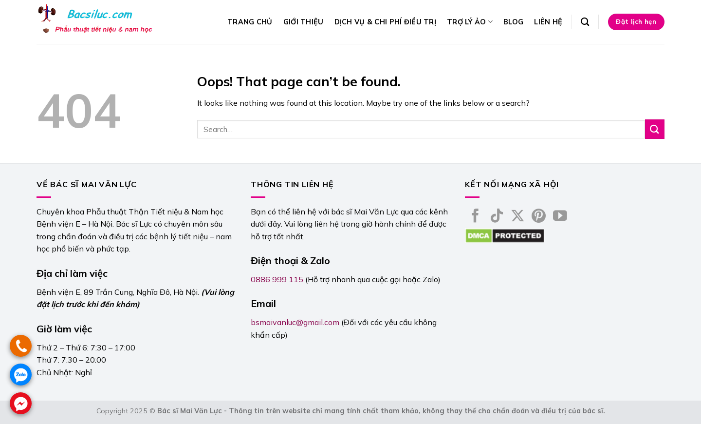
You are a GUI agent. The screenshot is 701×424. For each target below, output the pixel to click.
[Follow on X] (518, 217)
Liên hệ (548, 22)
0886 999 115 (277, 279)
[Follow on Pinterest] (539, 217)
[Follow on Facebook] (475, 217)
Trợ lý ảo (470, 21)
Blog (513, 22)
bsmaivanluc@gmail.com (295, 322)
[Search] (585, 22)
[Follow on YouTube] (560, 217)
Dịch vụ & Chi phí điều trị (385, 22)
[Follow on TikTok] (497, 217)
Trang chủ (250, 22)
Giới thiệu (303, 22)
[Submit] (654, 128)
